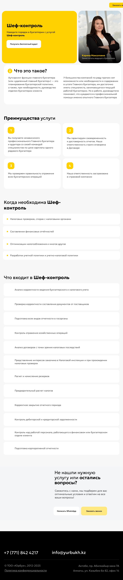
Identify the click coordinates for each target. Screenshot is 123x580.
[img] (32, 4)
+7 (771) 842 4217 (21, 552)
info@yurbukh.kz (69, 552)
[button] (94, 511)
